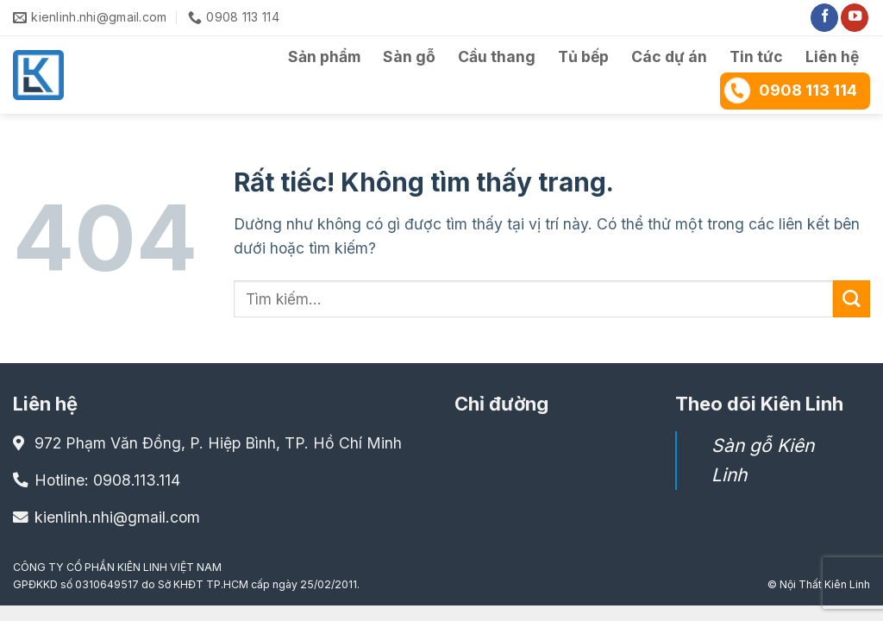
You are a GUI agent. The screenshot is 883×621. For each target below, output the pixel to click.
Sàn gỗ (409, 56)
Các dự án (669, 56)
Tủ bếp (583, 56)
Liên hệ (832, 56)
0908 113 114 (790, 90)
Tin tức (756, 56)
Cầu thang (496, 56)
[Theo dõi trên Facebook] (824, 17)
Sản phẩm (324, 56)
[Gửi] (851, 298)
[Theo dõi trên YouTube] (854, 17)
